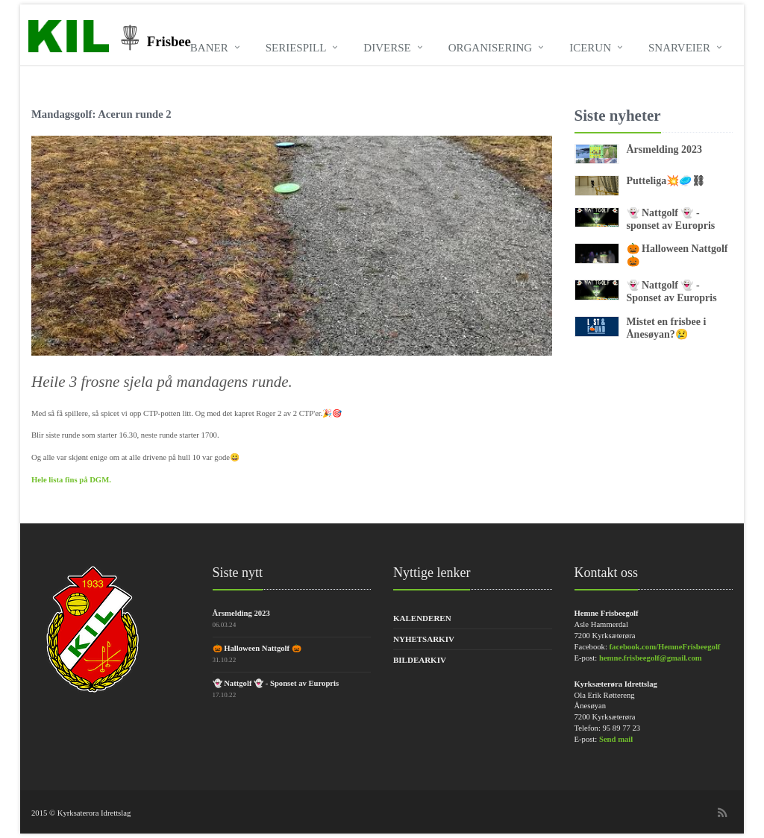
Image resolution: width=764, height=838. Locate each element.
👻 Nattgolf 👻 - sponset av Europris (671, 219)
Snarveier (679, 48)
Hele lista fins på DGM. (71, 480)
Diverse (386, 48)
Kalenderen (422, 618)
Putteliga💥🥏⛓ (666, 180)
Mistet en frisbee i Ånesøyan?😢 (667, 328)
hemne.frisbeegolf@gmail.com (650, 658)
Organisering (490, 48)
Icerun (590, 48)
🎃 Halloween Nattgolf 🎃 (257, 648)
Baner (209, 48)
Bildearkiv (419, 659)
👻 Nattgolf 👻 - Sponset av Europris (672, 291)
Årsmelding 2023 (665, 149)
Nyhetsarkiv (423, 638)
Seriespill (296, 48)
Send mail (616, 739)
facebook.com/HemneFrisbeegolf (665, 647)
